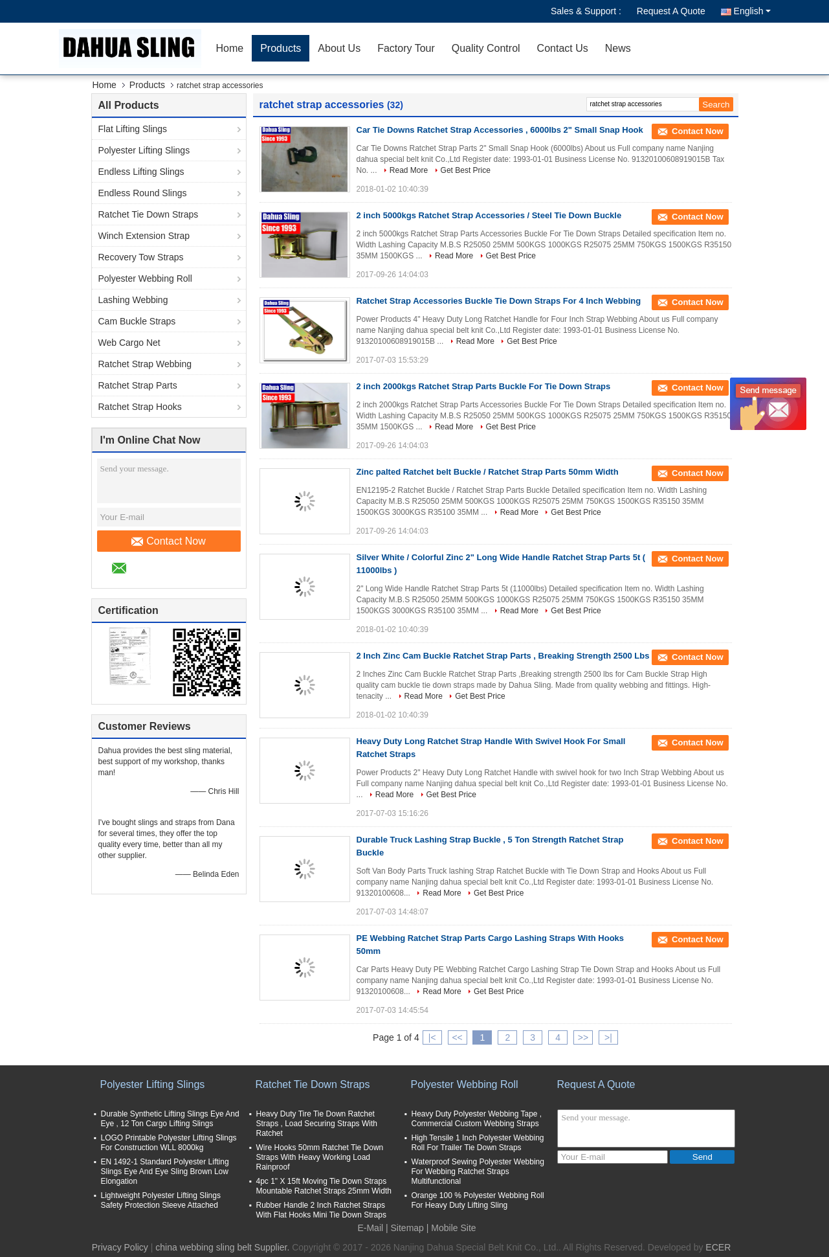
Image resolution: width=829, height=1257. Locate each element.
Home (230, 48)
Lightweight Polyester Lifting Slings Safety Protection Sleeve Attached (161, 1200)
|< (432, 1037)
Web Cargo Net (129, 342)
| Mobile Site (451, 1228)
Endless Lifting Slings (141, 171)
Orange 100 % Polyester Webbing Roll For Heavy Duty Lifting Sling (478, 1200)
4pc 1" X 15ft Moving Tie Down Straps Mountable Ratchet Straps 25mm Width (324, 1186)
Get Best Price (466, 170)
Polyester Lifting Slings (144, 150)
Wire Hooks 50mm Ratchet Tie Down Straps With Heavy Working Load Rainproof (320, 1157)
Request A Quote (671, 11)
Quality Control (486, 48)
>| (608, 1037)
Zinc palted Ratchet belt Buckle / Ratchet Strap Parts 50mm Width (488, 472)
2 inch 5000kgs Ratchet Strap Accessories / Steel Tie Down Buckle (489, 215)
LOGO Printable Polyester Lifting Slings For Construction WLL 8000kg (169, 1142)
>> (583, 1037)
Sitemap (407, 1228)
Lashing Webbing (133, 300)
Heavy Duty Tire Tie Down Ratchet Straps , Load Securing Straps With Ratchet (316, 1123)
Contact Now (168, 541)
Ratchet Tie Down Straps (148, 214)
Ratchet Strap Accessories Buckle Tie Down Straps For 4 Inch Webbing (499, 301)
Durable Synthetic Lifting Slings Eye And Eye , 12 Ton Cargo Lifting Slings (170, 1118)
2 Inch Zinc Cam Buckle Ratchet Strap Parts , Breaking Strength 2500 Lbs (503, 656)
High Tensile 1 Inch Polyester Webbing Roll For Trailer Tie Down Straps (478, 1142)
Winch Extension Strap (144, 236)
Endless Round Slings (142, 193)
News (618, 48)
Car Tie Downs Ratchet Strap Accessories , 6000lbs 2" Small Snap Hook (500, 130)
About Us (339, 48)
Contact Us (562, 48)
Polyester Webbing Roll (145, 278)
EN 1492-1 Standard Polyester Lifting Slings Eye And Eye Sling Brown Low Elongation (165, 1171)
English (752, 11)
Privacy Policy (120, 1247)
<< (457, 1037)
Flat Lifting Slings (133, 129)
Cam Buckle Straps (137, 321)
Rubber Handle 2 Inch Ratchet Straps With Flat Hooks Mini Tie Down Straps (321, 1210)
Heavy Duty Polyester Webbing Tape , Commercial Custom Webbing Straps (477, 1118)
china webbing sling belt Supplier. (223, 1247)
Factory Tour (406, 48)
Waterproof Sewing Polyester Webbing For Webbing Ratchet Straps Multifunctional (478, 1171)
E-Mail (370, 1228)
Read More (409, 170)
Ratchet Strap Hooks (140, 407)
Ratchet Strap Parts (137, 385)
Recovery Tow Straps (141, 257)
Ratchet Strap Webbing (145, 364)
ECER (718, 1247)
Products (280, 48)
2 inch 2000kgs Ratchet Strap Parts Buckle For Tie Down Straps (484, 386)
